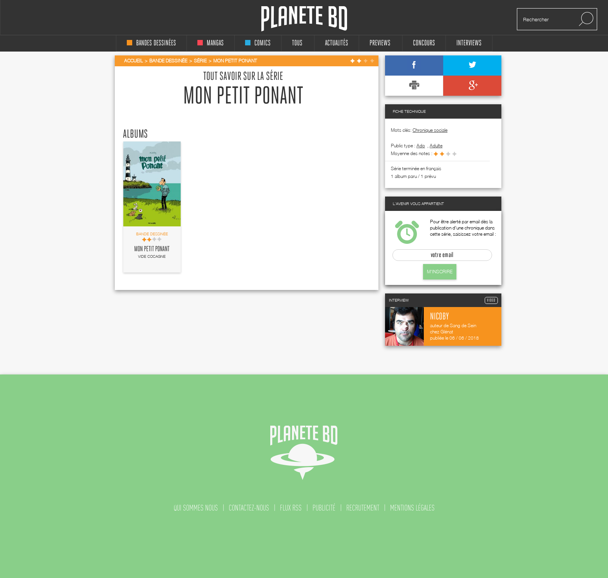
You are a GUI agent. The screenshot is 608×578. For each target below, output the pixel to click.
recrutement (362, 508)
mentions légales (412, 508)
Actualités (336, 43)
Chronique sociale (430, 130)
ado (420, 145)
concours (424, 43)
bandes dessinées (151, 43)
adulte (436, 145)
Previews (380, 43)
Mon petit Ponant (151, 249)
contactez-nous (249, 508)
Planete (304, 18)
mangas (210, 43)
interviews (469, 43)
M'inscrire (440, 271)
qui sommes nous (196, 508)
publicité (324, 508)
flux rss (291, 508)
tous (297, 43)
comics (258, 43)
